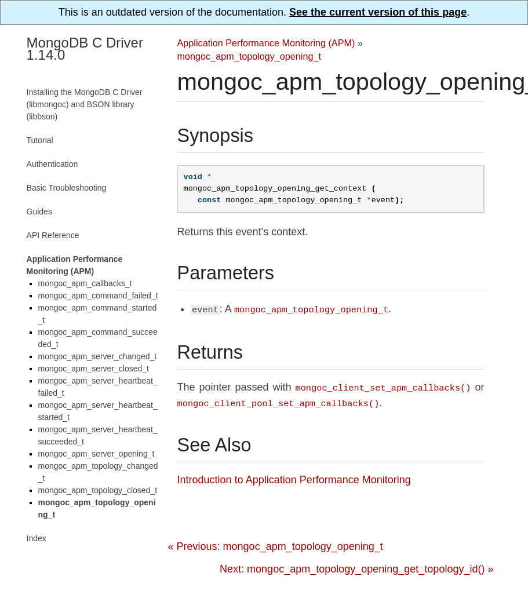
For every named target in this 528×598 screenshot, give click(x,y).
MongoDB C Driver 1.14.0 (85, 49)
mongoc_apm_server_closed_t (93, 368)
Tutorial (40, 140)
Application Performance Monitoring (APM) (266, 43)
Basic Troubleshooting (67, 187)
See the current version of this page (378, 12)
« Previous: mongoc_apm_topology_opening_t (275, 543)
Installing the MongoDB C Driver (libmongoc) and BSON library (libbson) (85, 104)
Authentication (52, 164)
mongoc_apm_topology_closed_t (97, 490)
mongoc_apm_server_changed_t (97, 356)
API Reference (53, 235)
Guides (39, 211)
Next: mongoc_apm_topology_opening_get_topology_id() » (356, 565)
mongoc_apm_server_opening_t (96, 453)
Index (36, 538)
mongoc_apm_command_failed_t (98, 295)
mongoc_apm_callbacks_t (85, 283)
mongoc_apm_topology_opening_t (249, 56)
